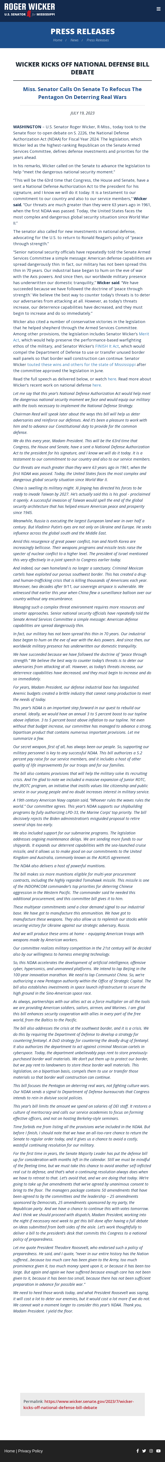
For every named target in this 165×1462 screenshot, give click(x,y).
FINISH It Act (107, 346)
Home (57, 40)
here (112, 379)
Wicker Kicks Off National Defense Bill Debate (82, 68)
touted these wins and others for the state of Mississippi (81, 364)
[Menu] (159, 9)
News (74, 40)
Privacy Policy (30, 1451)
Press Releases (82, 31)
